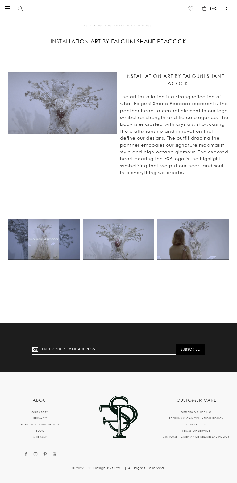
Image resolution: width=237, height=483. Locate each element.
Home (87, 26)
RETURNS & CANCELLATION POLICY (196, 418)
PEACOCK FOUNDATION (40, 424)
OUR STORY (40, 412)
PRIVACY (40, 418)
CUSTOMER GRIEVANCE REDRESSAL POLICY (196, 437)
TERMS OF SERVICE (196, 430)
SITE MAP (40, 437)
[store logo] (117, 8)
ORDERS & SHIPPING (196, 412)
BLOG (40, 430)
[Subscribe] (190, 349)
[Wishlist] (191, 8)
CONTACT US (196, 424)
